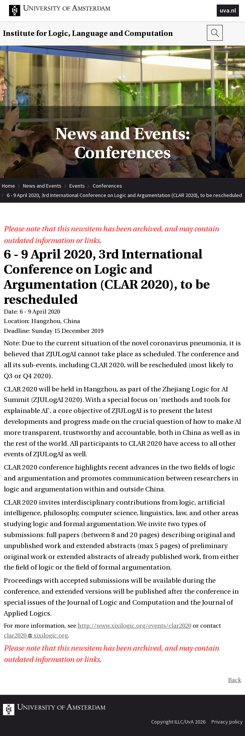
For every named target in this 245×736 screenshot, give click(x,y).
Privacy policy (227, 721)
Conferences (107, 185)
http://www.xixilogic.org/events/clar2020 (134, 625)
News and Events (42, 185)
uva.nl (228, 10)
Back (234, 680)
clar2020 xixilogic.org (36, 635)
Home (8, 185)
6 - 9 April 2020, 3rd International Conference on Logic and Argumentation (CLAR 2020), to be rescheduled (124, 195)
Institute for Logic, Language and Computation (88, 33)
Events (77, 185)
